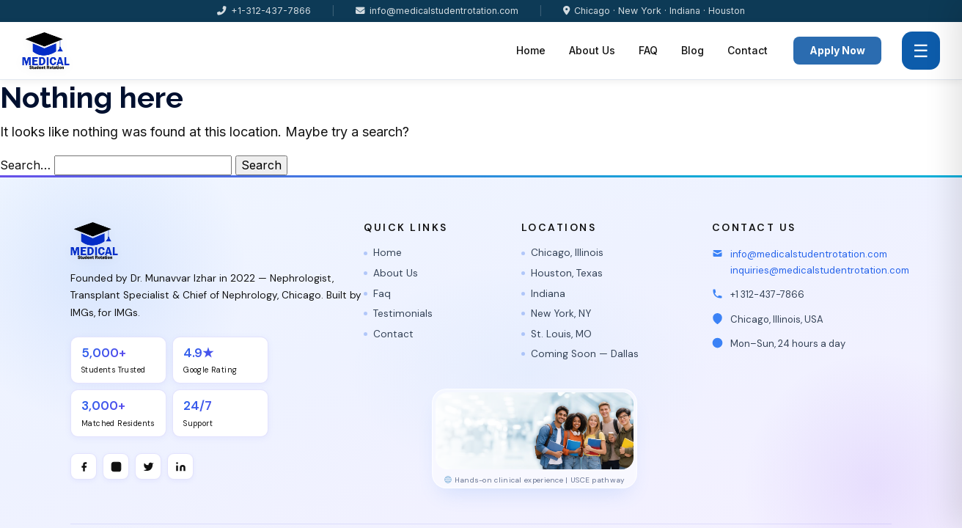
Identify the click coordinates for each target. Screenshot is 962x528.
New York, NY (561, 313)
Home (531, 50)
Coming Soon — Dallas (585, 354)
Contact (747, 50)
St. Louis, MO (561, 334)
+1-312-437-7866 (264, 10)
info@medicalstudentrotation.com (437, 10)
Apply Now (837, 50)
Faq (382, 293)
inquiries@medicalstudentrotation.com (819, 270)
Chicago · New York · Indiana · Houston (654, 10)
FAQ (648, 50)
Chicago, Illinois (567, 252)
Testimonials (403, 313)
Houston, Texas (567, 273)
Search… (25, 165)
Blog (692, 50)
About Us (592, 50)
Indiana (548, 293)
